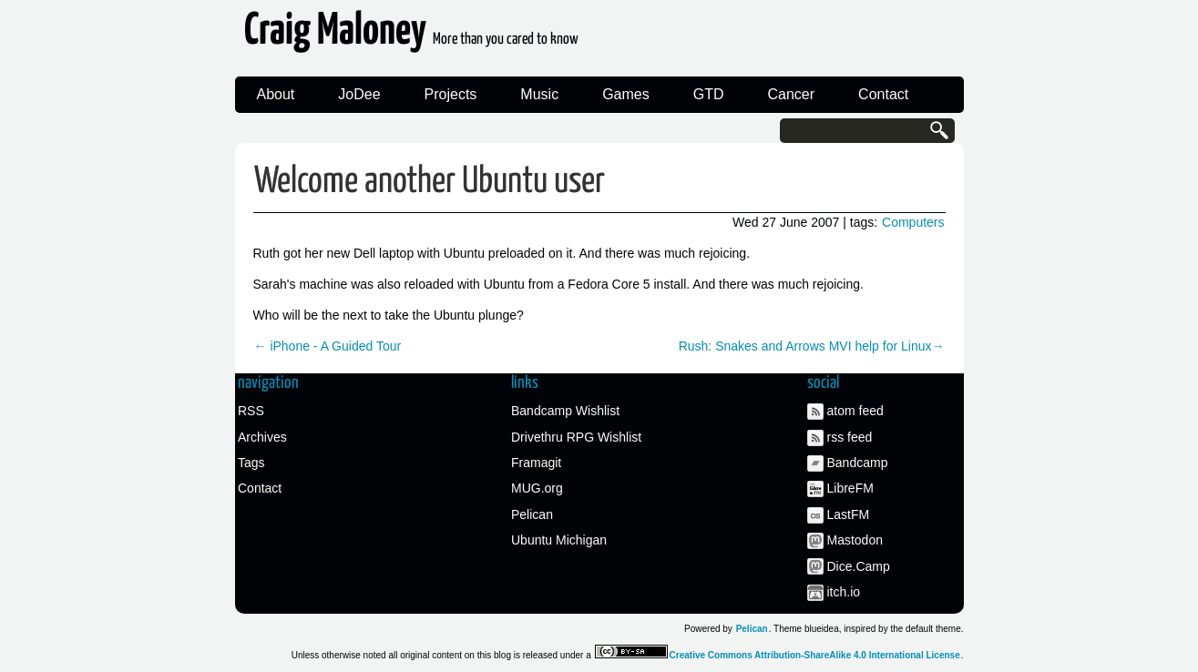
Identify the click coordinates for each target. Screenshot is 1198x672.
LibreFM (850, 488)
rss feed (850, 437)
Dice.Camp (858, 566)
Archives (262, 437)
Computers (913, 222)
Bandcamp (857, 462)
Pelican (532, 514)
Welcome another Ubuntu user (429, 181)
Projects (451, 94)
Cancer (791, 94)
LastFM (848, 514)
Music (539, 94)
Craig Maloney (411, 36)
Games (626, 94)
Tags (251, 462)
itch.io (844, 592)
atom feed (855, 410)
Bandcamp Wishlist (565, 410)
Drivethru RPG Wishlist (576, 437)
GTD (708, 94)
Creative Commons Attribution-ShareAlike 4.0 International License (815, 655)
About (276, 94)
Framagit (536, 462)
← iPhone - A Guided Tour (328, 346)
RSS (251, 410)
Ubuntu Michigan (559, 540)
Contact (883, 94)
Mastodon (855, 540)
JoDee (359, 94)
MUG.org (537, 488)
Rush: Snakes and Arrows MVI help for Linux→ (812, 346)
